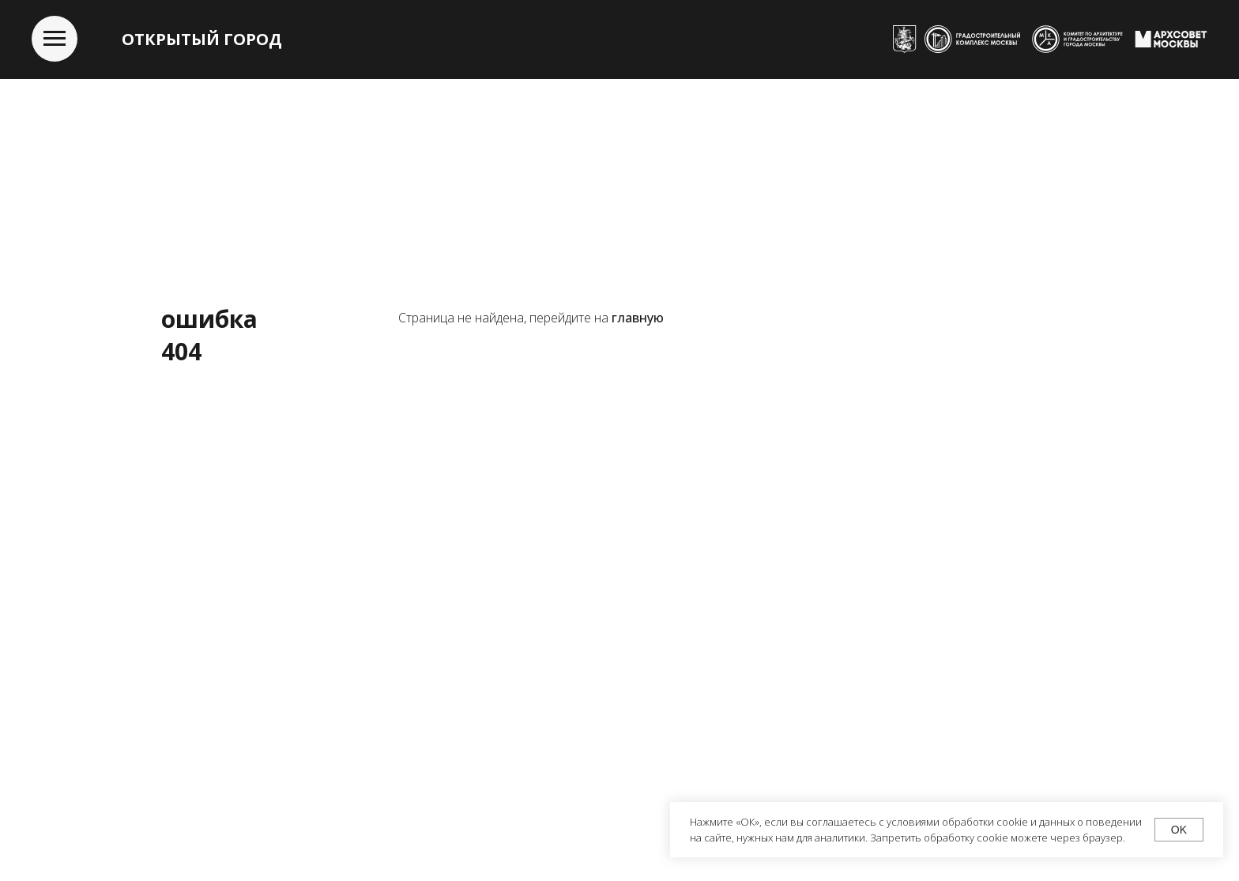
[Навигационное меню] (54, 39)
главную (638, 317)
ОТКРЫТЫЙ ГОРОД (202, 39)
